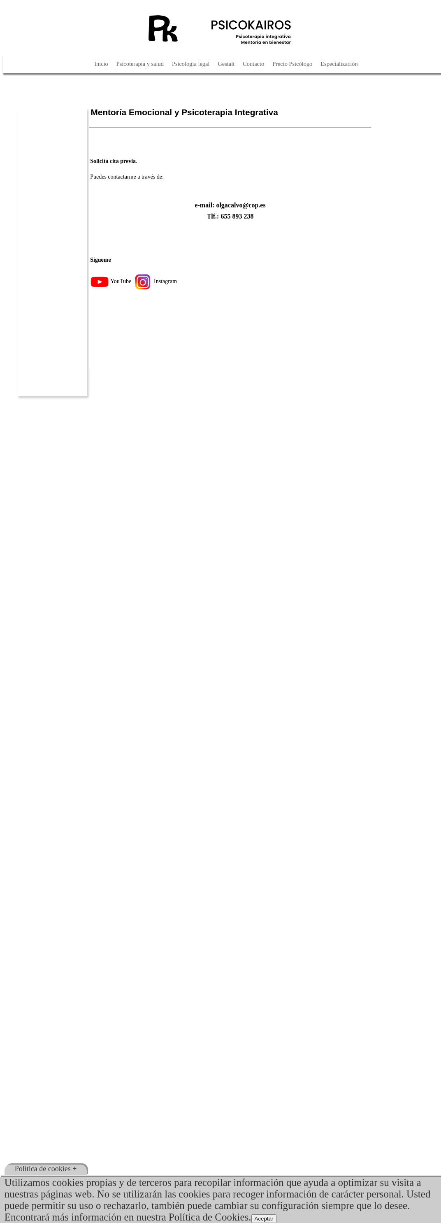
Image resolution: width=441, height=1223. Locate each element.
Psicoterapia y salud (140, 63)
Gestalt (226, 63)
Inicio (101, 63)
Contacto (253, 63)
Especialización (338, 63)
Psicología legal (191, 63)
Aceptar (264, 1219)
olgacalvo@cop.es (240, 205)
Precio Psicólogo (292, 63)
